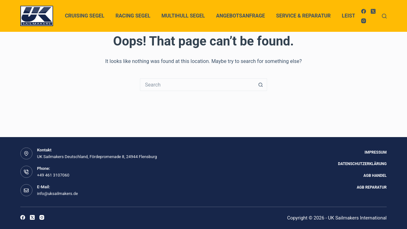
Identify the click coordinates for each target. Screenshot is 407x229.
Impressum (376, 152)
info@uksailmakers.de (57, 193)
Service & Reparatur (303, 16)
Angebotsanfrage (240, 16)
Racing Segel (132, 16)
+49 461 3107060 (53, 175)
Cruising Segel (84, 16)
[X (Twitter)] (373, 11)
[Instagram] (363, 20)
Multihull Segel (183, 16)
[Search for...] (197, 84)
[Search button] (260, 84)
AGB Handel (375, 175)
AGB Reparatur (372, 187)
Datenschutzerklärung (362, 164)
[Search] (384, 16)
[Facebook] (363, 11)
